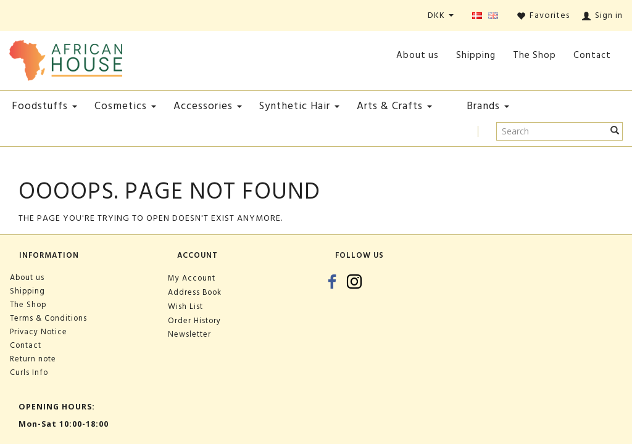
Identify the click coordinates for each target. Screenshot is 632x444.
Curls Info (29, 372)
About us (417, 55)
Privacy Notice (38, 332)
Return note (33, 359)
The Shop (534, 55)
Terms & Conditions (48, 318)
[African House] (65, 57)
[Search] (615, 131)
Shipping (476, 55)
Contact (592, 55)
